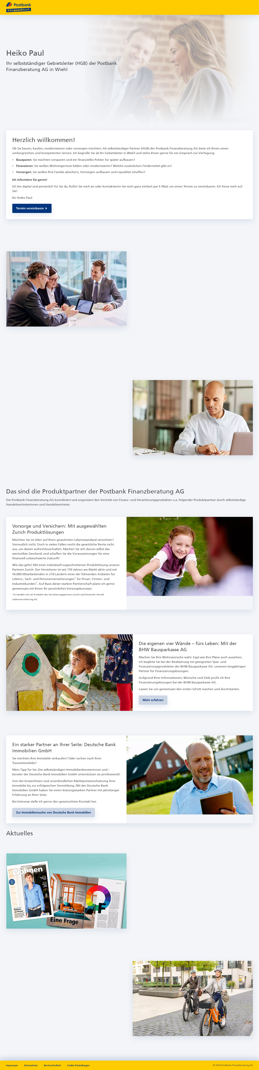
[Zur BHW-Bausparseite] (153, 700)
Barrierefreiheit (52, 1065)
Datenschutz (31, 1065)
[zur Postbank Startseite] (18, 7)
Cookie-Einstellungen (78, 1065)
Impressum (12, 1065)
